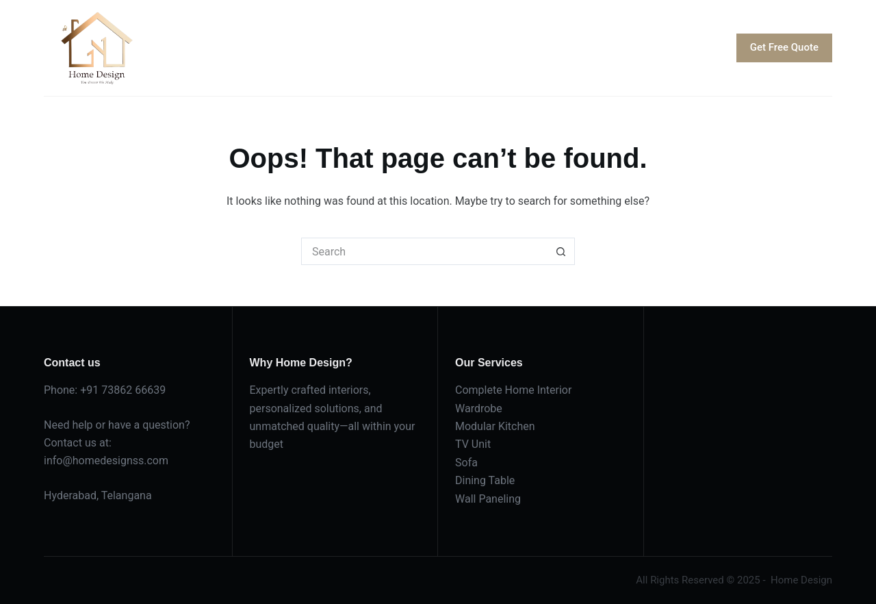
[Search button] (561, 251)
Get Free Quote (784, 47)
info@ (58, 460)
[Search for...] (424, 251)
